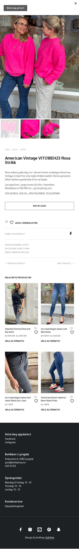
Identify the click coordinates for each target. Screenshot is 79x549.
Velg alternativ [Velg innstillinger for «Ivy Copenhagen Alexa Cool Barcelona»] (50, 341)
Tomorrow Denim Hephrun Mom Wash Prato (53, 399)
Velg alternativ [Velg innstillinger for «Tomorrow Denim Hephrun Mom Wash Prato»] (50, 410)
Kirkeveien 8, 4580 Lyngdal (19, 459)
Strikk (23, 150)
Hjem (7, 150)
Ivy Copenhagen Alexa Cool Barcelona (54, 331)
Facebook (10, 439)
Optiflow (49, 538)
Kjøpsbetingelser (14, 506)
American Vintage (20, 253)
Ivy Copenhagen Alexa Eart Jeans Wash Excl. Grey (18, 399)
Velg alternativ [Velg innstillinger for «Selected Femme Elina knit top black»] (14, 341)
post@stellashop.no (15, 462)
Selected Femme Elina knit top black (17, 331)
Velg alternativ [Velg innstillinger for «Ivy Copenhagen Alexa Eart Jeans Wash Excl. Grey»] (14, 410)
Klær (15, 150)
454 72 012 (10, 466)
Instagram (10, 442)
